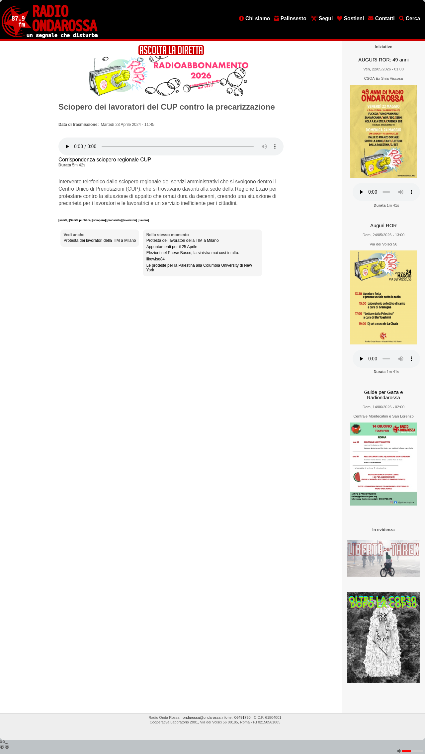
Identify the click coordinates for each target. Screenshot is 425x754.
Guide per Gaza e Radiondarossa (383, 395)
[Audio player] (171, 146)
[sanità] (63, 220)
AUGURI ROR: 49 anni (383, 59)
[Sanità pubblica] (80, 220)
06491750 (242, 717)
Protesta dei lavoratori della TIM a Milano (100, 240)
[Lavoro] (143, 220)
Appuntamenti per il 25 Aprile (171, 246)
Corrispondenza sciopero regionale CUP (104, 159)
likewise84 (155, 259)
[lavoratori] (130, 220)
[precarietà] (115, 220)
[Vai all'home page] (50, 37)
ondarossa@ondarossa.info (205, 717)
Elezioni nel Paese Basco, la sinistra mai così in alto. (192, 252)
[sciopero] (99, 220)
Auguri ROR (383, 225)
